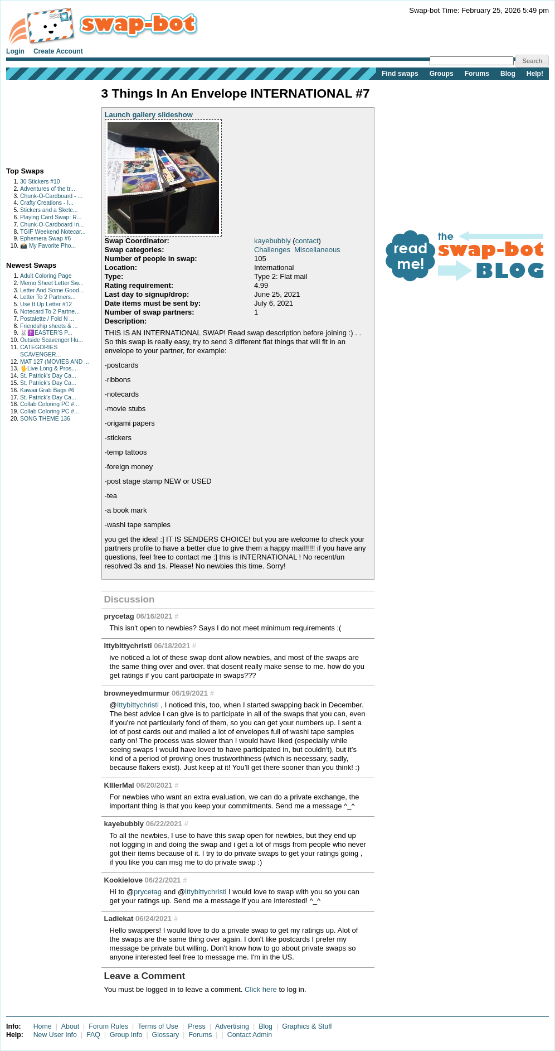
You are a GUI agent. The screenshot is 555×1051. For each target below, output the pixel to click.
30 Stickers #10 (40, 182)
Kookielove (123, 880)
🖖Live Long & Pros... (48, 368)
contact (307, 241)
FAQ (93, 1035)
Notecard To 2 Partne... (50, 311)
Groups (442, 74)
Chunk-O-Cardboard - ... (51, 196)
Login (15, 51)
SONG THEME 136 (45, 419)
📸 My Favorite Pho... (48, 246)
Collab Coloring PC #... (49, 404)
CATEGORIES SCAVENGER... (40, 351)
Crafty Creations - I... (47, 203)
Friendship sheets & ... (48, 326)
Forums (477, 74)
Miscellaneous (317, 249)
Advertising (232, 1026)
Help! (535, 74)
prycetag (119, 616)
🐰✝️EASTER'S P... (46, 333)
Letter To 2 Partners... (48, 297)
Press (197, 1026)
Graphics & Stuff (307, 1026)
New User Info (55, 1035)
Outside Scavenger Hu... (51, 340)
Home (42, 1026)
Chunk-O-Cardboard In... (52, 224)
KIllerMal (119, 785)
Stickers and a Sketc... (48, 210)
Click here (261, 989)
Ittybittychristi (128, 646)
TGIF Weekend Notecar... (53, 232)
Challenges (272, 249)
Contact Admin (249, 1035)
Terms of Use (158, 1026)
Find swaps (400, 74)
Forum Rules (108, 1026)
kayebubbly (272, 241)
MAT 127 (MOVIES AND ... (54, 362)
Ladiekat (119, 918)
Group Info (126, 1035)
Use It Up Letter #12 (46, 304)
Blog (507, 74)
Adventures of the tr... (47, 189)
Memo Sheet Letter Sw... (52, 283)
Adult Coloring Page (45, 276)
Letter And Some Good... (52, 290)
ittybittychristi (205, 892)
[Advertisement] (41, 121)
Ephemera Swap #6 (45, 238)
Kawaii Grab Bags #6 (47, 390)
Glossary (165, 1035)
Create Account (58, 51)
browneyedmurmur (137, 693)
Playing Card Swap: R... (50, 217)
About (70, 1026)
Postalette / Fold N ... (47, 319)
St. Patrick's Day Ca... (48, 376)
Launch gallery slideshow (149, 114)
